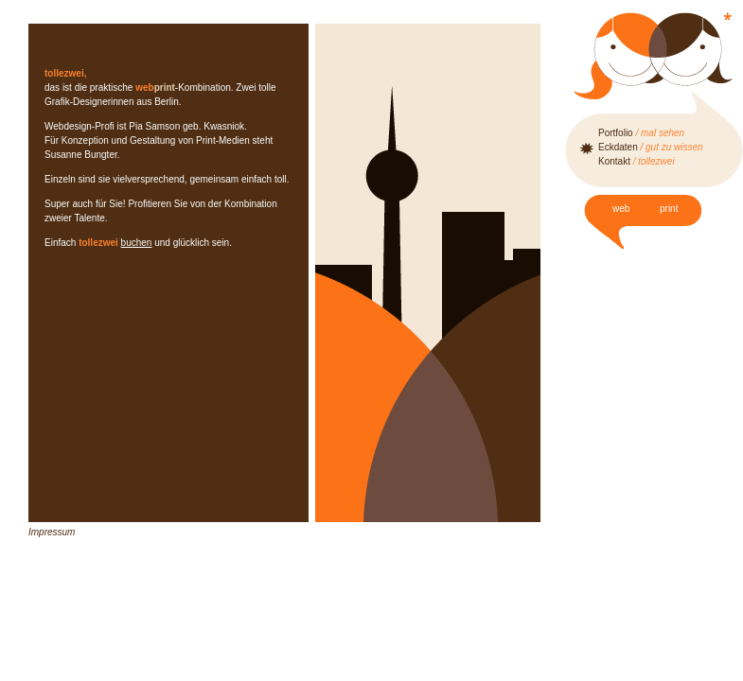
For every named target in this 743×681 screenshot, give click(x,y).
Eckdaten (650, 147)
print (669, 208)
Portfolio (641, 133)
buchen (136, 242)
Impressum (51, 532)
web (620, 208)
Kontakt (636, 161)
